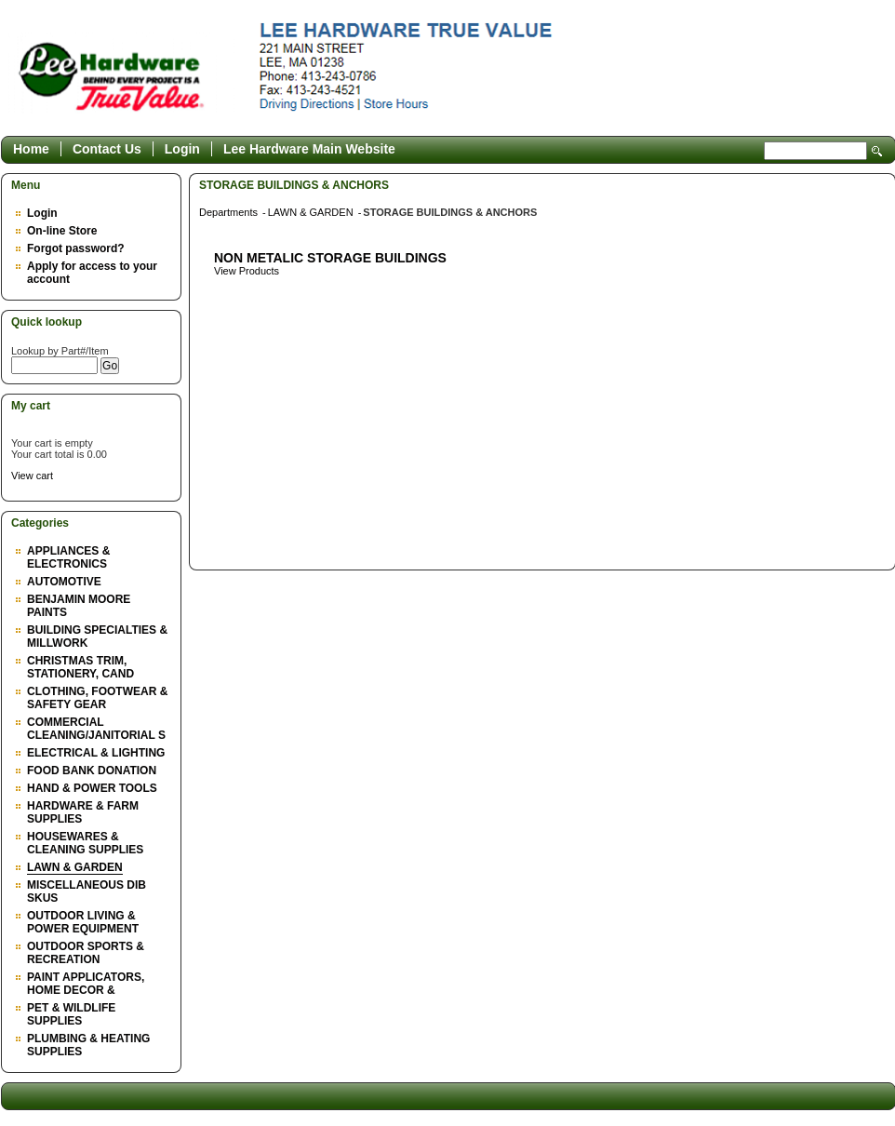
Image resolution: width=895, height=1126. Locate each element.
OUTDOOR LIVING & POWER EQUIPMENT (83, 922)
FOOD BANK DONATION (91, 770)
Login (182, 148)
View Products (246, 270)
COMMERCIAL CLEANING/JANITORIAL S (96, 729)
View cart (32, 475)
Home (31, 148)
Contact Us (107, 148)
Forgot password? (76, 248)
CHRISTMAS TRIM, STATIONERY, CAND (80, 667)
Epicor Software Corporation (437, 72)
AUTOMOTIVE (64, 581)
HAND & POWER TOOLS (92, 788)
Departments (229, 212)
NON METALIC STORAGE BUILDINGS (330, 257)
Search (877, 151)
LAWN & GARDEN (75, 867)
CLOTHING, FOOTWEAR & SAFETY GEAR (97, 698)
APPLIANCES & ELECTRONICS (68, 557)
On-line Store (62, 230)
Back (872, 185)
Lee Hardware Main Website (309, 148)
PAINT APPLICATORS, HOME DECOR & (85, 984)
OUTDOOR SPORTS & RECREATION (85, 953)
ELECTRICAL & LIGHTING (96, 752)
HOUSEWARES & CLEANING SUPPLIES (85, 843)
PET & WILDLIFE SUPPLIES (71, 1014)
